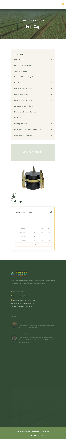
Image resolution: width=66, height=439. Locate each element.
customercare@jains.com (20, 297)
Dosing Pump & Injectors (33, 89)
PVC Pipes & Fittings (33, 94)
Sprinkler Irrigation (36, 20)
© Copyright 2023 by (24, 432)
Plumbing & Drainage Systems (33, 112)
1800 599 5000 (17, 292)
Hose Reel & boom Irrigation (33, 77)
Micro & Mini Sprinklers (33, 65)
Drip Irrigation (33, 59)
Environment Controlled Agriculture (33, 130)
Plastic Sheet (33, 118)
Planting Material (33, 124)
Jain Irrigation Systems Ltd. (40, 432)
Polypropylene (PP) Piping (33, 106)
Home (25, 20)
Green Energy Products (33, 135)
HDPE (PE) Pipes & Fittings (33, 100)
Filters (33, 83)
